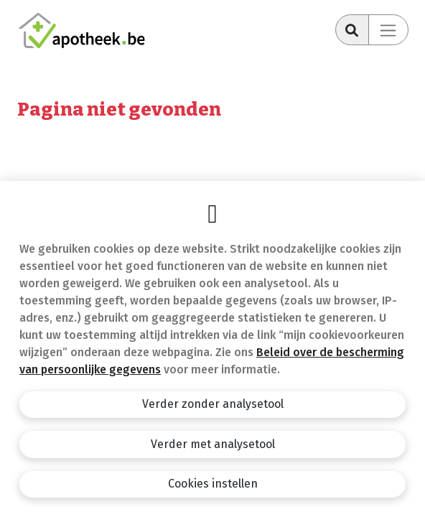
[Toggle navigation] (388, 29)
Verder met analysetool (213, 444)
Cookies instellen (213, 483)
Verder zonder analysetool (213, 404)
